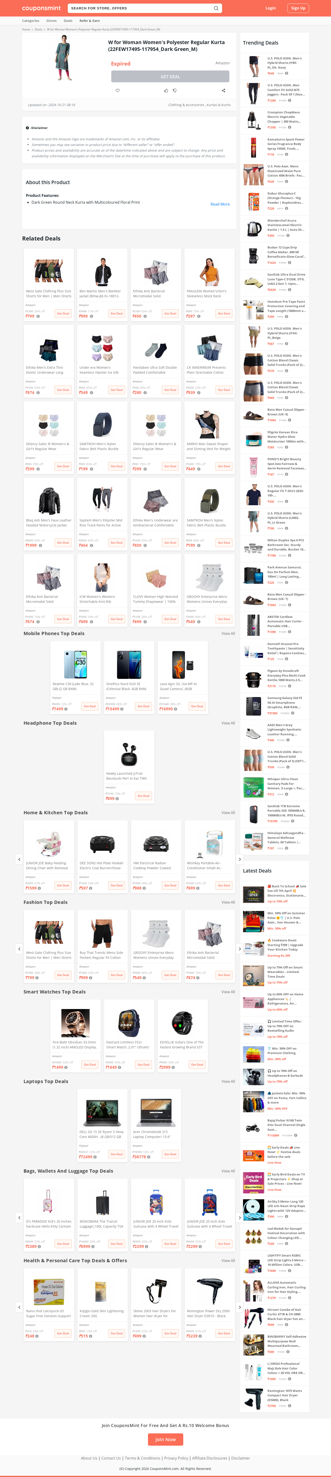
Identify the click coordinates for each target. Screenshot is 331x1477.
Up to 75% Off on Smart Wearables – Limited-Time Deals (285, 972)
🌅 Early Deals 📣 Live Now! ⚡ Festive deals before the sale (283, 1152)
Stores (51, 20)
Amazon (222, 63)
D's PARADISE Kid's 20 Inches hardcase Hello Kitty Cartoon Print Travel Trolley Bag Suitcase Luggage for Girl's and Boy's (49, 1224)
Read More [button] (220, 204)
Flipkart (56, 697)
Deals (68, 20)
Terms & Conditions (142, 1458)
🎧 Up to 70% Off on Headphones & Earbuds (285, 1073)
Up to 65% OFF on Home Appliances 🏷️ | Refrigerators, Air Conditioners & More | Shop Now (285, 999)
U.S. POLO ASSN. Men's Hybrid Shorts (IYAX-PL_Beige (284, 333)
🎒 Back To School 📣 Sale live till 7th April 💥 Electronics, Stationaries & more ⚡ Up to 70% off (286, 891)
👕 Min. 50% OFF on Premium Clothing (282, 1050)
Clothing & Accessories (186, 105)
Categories (30, 20)
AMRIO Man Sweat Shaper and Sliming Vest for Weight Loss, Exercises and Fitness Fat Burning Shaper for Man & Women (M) (209, 447)
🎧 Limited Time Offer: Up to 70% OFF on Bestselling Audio (284, 1026)
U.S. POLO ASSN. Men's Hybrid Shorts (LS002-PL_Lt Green (284, 518)
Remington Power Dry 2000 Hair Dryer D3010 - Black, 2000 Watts (208, 1314)
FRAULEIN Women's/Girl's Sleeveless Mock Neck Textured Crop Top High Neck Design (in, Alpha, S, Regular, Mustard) (207, 294)
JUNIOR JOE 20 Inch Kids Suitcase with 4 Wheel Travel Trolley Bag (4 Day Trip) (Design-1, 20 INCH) (156, 1224)
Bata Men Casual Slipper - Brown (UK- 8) (286, 411)
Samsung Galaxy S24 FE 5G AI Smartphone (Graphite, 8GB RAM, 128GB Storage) (284, 703)
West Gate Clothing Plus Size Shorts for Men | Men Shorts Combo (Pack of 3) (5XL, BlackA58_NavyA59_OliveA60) (49, 294)
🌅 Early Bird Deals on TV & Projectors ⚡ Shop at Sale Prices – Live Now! (286, 1179)
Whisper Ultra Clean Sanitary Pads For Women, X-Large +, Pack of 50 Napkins (285, 784)
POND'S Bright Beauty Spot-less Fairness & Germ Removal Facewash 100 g (286, 464)
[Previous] (19, 859)
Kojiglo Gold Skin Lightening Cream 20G (102, 1313)
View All (228, 633)
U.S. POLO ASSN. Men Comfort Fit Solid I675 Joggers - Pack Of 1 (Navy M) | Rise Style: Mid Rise (285, 90)
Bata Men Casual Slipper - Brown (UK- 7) (286, 596)
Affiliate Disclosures (209, 1458)
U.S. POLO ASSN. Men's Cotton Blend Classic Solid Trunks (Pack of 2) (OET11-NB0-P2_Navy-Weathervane (284, 387)
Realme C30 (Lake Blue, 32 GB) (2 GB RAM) (73, 686)
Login (271, 8)
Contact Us (111, 1458)
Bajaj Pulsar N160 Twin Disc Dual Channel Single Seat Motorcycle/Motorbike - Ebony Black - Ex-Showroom (286, 1125)
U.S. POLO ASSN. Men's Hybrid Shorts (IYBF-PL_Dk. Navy (284, 63)
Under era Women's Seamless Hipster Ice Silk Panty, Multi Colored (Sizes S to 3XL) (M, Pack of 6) (102, 370)
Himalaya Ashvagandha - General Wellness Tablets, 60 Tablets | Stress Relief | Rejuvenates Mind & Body (286, 838)
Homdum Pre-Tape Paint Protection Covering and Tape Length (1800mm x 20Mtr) (286, 306)
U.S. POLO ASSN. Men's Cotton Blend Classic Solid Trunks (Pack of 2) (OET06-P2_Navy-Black (284, 360)
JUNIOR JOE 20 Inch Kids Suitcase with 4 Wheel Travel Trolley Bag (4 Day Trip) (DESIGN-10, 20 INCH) (209, 1224)
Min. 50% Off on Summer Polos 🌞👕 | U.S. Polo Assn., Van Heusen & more (286, 918)
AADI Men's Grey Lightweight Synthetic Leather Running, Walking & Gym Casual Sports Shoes (284, 730)
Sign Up (298, 8)
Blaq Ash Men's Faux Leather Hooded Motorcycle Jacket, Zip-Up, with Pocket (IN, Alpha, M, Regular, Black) (49, 523)
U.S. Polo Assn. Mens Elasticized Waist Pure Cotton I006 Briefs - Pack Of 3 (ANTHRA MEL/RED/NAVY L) (285, 171)
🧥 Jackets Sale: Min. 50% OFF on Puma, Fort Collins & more (286, 1098)
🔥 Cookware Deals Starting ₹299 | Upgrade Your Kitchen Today (285, 945)
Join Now (166, 1439)
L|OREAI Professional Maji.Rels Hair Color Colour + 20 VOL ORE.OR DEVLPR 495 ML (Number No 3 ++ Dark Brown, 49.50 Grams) (285, 1368)
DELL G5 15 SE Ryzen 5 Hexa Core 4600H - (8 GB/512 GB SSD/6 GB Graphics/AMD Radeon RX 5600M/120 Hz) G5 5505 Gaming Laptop (102, 1134)
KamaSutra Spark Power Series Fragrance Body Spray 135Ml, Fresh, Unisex (286, 144)
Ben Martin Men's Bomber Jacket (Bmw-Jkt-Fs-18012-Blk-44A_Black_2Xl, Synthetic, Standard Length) (102, 294)
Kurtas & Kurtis (219, 105)
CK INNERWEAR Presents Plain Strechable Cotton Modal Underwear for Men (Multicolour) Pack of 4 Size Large (208, 370)
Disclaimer (240, 1458)
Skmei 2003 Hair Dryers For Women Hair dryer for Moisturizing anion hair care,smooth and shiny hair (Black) (154, 1314)
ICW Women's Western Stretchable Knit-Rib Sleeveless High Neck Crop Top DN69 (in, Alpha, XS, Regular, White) (100, 599)
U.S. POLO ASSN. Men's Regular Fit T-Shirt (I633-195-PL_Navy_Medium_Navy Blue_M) (285, 491)
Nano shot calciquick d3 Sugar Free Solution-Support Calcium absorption (48, 1314)
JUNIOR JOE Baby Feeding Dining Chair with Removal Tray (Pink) (47, 866)
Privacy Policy (176, 1458)
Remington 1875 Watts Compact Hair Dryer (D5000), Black (284, 1395)
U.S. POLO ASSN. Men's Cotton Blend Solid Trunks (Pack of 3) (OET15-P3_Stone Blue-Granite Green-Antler (286, 757)
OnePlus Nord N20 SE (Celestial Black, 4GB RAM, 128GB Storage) (126, 687)
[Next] (239, 859)
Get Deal (170, 76)
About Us (89, 1458)
